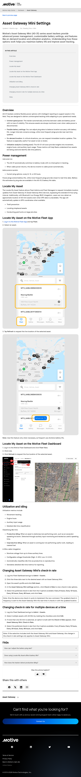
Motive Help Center (9, 10)
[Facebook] (9, 687)
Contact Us (40, 721)
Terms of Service (8, 755)
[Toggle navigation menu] (69, 4)
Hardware (21, 10)
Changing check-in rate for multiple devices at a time (26, 92)
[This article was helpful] (37, 674)
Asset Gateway (32, 10)
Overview (12, 56)
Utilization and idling (15, 82)
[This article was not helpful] (43, 674)
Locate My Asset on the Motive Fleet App (23, 72)
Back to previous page (10, 15)
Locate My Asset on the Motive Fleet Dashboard (25, 77)
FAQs (11, 97)
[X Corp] (15, 687)
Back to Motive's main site (11, 762)
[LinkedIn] (21, 687)
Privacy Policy (7, 759)
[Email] (27, 687)
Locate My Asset (14, 66)
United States (7, 765)
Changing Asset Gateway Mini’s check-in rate (24, 87)
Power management (16, 61)
